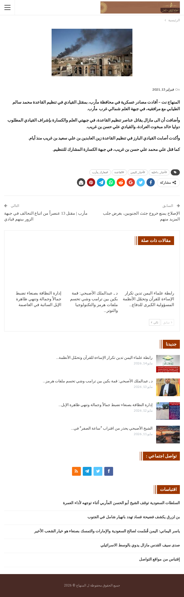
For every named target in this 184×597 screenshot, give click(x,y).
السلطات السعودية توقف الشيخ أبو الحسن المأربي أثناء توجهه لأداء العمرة (121, 503)
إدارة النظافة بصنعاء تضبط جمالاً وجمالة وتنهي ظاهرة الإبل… (105, 405)
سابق (167, 322)
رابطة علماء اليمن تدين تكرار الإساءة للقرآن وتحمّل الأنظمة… (104, 357)
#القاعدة (119, 172)
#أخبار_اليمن (137, 172)
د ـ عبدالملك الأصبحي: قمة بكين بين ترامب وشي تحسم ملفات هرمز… (98, 381)
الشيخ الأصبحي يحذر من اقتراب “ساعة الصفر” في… (112, 428)
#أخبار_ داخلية (159, 172)
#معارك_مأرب (100, 172)
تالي (154, 322)
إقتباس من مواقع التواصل (159, 559)
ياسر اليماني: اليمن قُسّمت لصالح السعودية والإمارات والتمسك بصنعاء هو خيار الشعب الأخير (107, 531)
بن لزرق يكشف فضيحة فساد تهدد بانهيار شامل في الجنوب (133, 517)
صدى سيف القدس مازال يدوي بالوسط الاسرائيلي (140, 545)
